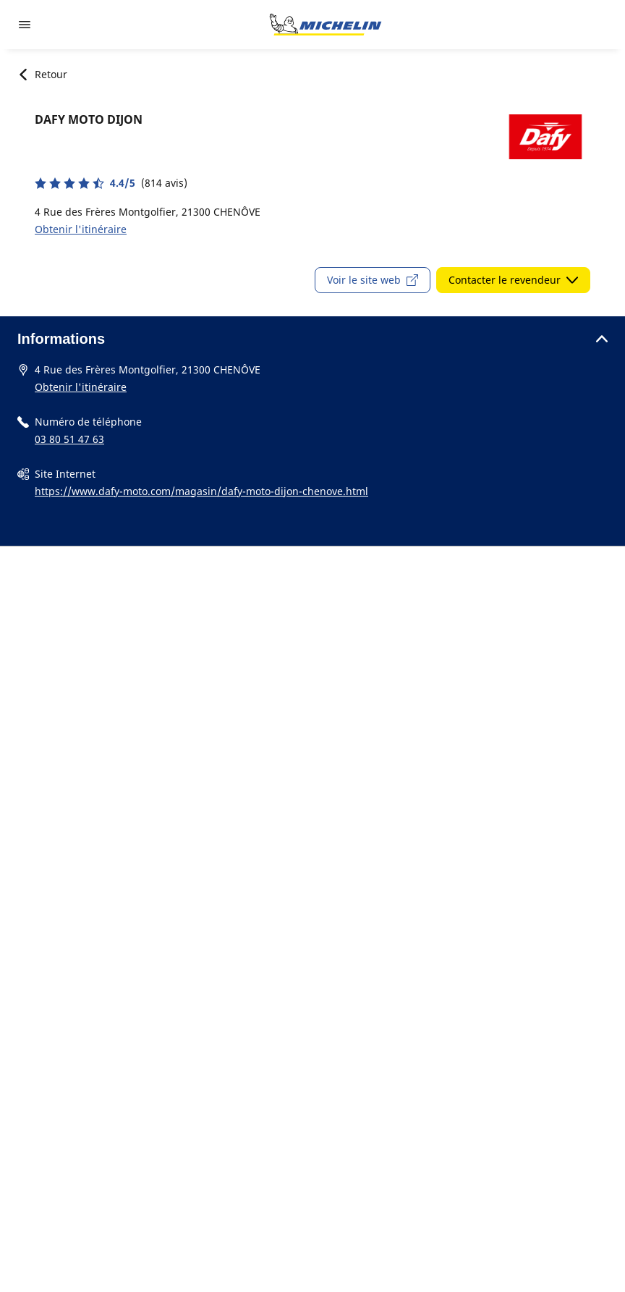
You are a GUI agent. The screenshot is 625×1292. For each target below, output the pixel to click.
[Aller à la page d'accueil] (325, 25)
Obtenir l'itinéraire (81, 229)
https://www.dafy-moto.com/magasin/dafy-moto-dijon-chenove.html (201, 491)
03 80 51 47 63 (69, 439)
